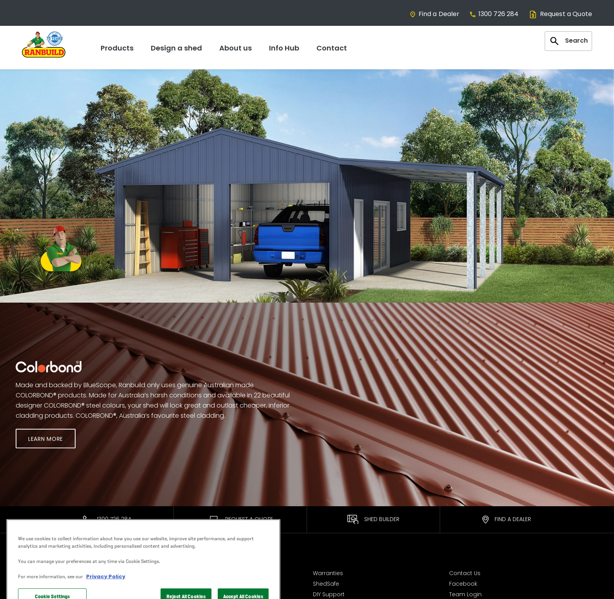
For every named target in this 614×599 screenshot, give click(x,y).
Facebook (463, 582)
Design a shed (176, 48)
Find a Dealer (434, 13)
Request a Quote (560, 13)
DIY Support (329, 592)
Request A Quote (240, 519)
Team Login (465, 592)
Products (117, 48)
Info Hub (284, 48)
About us (235, 48)
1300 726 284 (494, 13)
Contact (331, 48)
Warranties (328, 572)
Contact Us (464, 572)
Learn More (45, 439)
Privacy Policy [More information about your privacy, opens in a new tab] (105, 590)
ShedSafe (326, 582)
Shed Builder (373, 519)
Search (568, 41)
